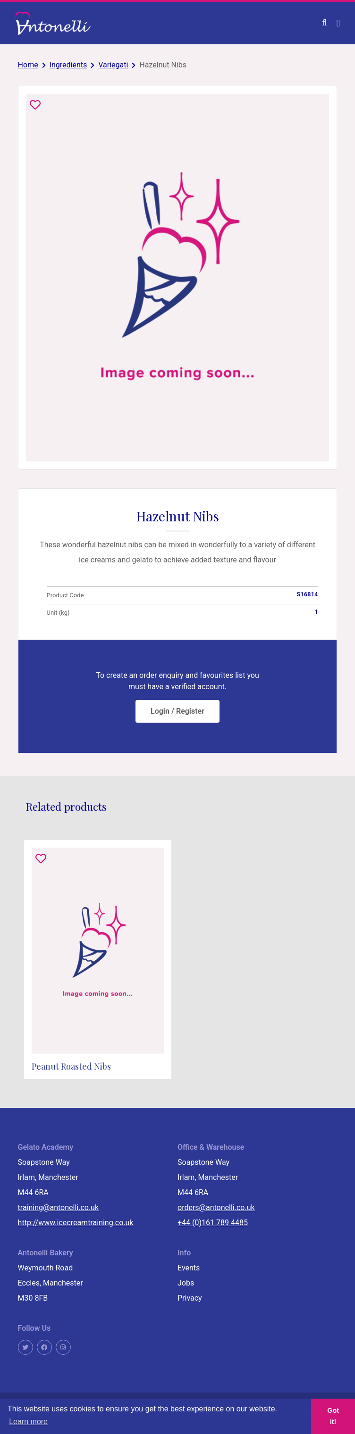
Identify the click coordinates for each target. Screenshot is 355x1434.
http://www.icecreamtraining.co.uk (76, 1222)
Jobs (186, 1282)
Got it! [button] (333, 1416)
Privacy (190, 1298)
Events (189, 1267)
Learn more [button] (28, 1422)
